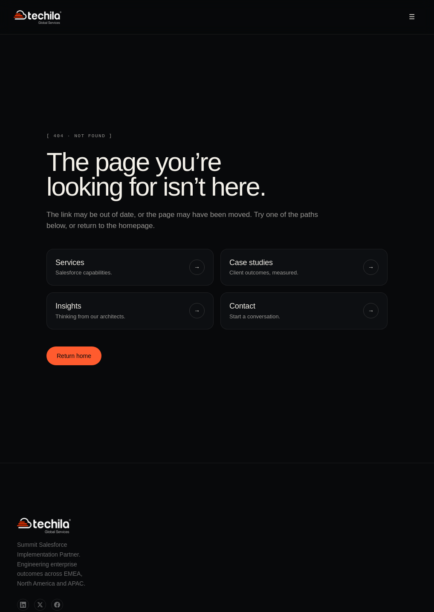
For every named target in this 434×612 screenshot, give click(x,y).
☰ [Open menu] (412, 16)
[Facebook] (57, 605)
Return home (74, 355)
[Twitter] (40, 605)
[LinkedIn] (23, 605)
